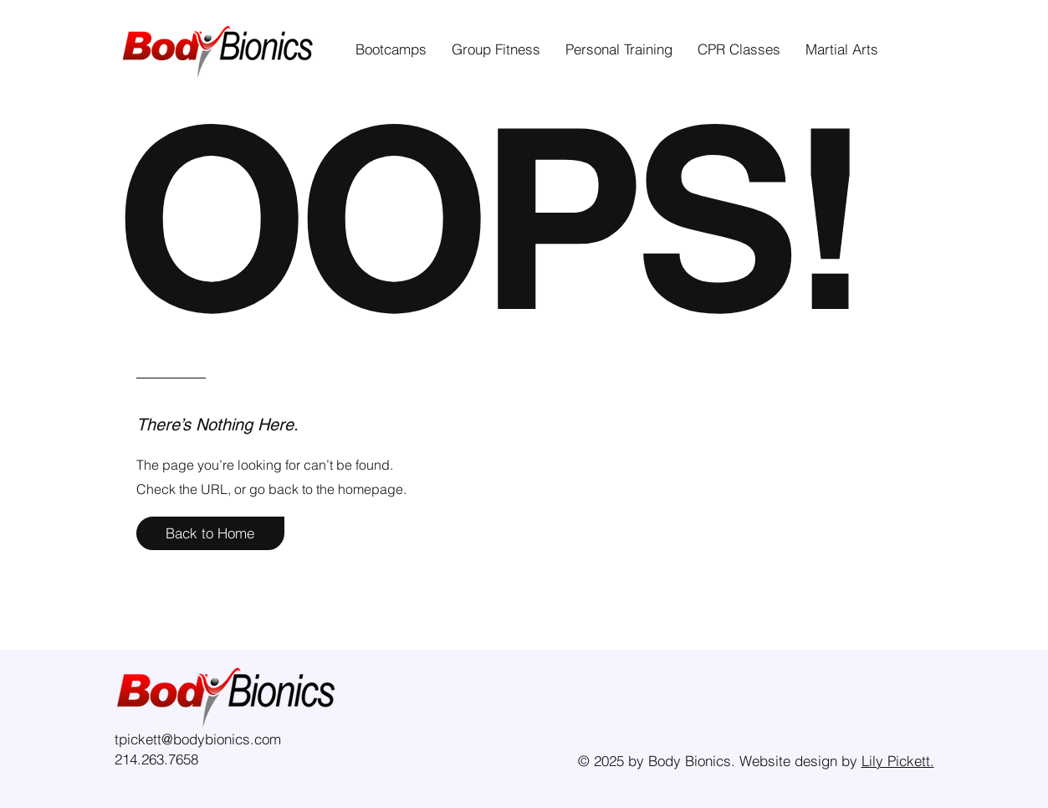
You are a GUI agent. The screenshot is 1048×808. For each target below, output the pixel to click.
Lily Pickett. (897, 760)
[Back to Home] (210, 533)
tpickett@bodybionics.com (198, 739)
